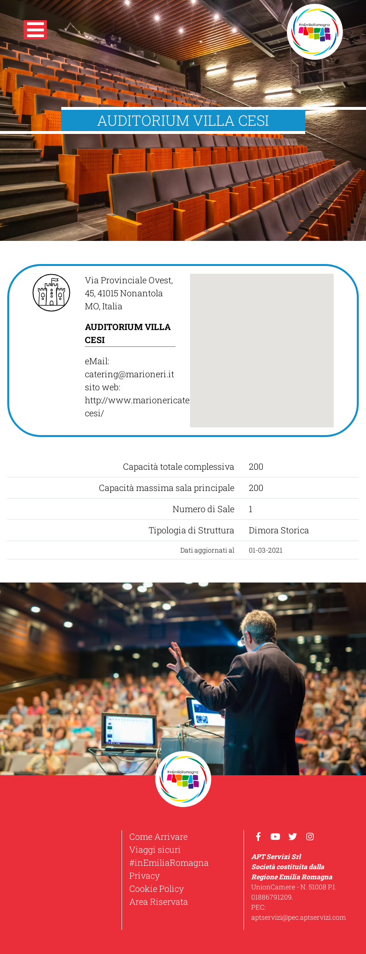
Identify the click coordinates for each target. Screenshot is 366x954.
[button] (35, 32)
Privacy (144, 875)
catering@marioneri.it (129, 374)
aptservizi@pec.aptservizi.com (298, 917)
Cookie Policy (156, 888)
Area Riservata (158, 901)
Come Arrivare (158, 836)
